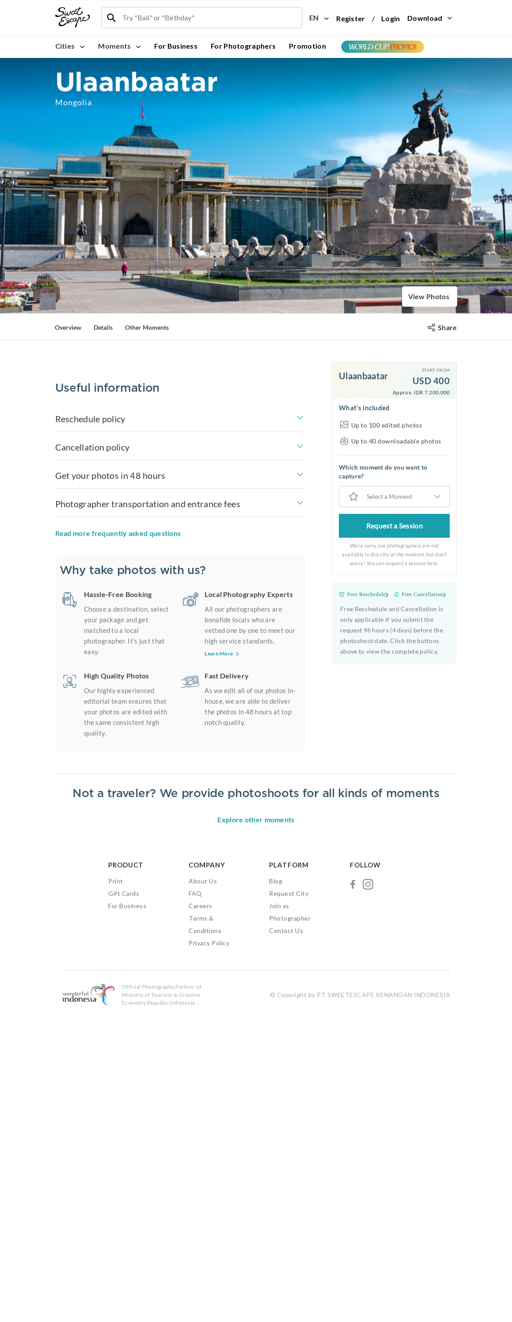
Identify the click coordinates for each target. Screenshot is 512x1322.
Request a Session (394, 525)
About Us (203, 1187)
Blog (275, 1187)
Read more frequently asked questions (118, 705)
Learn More (222, 825)
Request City (288, 1199)
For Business (175, 46)
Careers (200, 1211)
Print (115, 1187)
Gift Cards (123, 1199)
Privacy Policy (209, 1249)
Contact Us (286, 1236)
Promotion (307, 46)
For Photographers (243, 46)
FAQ (195, 1199)
